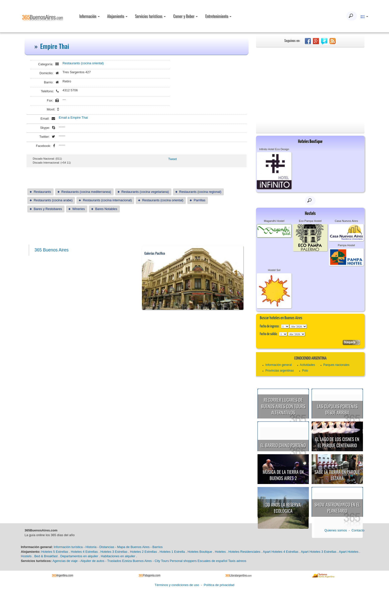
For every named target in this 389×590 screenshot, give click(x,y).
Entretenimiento (218, 16)
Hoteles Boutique (200, 552)
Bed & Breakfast (46, 556)
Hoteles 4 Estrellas (84, 552)
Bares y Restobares (48, 209)
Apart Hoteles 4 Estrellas (280, 552)
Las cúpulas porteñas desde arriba (337, 409)
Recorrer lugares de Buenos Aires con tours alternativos (283, 406)
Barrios (157, 547)
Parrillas (199, 200)
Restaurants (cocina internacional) (107, 200)
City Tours (162, 561)
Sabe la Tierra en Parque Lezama (337, 475)
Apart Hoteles (348, 552)
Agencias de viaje (65, 561)
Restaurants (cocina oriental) (83, 63)
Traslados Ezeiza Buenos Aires (129, 561)
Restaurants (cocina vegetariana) (145, 192)
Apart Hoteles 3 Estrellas (318, 552)
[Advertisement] (310, 84)
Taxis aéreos (237, 561)
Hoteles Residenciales (244, 552)
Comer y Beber (185, 16)
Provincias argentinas (279, 370)
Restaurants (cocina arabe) (53, 200)
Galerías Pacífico (154, 253)
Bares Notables (106, 209)
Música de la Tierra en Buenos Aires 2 (283, 475)
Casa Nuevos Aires (346, 220)
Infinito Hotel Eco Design (274, 149)
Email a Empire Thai (73, 117)
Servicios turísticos (150, 16)
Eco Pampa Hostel (310, 220)
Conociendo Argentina (310, 358)
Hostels (26, 556)
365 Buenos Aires (51, 249)
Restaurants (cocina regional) (200, 192)
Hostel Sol (274, 270)
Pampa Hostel (346, 245)
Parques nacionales (336, 365)
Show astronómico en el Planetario (337, 507)
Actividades (307, 365)
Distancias (106, 547)
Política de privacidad (219, 585)
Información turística (68, 547)
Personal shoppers (183, 561)
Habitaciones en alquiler (118, 556)
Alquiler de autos (92, 561)
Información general (278, 365)
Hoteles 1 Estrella (172, 552)
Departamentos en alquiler (79, 556)
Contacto (358, 530)
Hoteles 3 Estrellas (113, 552)
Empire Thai (54, 46)
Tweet (172, 159)
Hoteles (220, 552)
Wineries (78, 209)
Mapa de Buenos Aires (133, 547)
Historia (91, 547)
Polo (305, 370)
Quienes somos (335, 530)
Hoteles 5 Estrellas (54, 552)
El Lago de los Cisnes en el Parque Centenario (337, 442)
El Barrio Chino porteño (283, 445)
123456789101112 (298, 326)
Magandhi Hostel (274, 220)
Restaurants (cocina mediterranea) (86, 192)
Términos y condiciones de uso (177, 585)
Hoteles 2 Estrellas (143, 552)
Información (89, 16)
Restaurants (42, 192)
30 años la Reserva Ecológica (283, 507)
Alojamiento (117, 16)
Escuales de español (212, 561)
